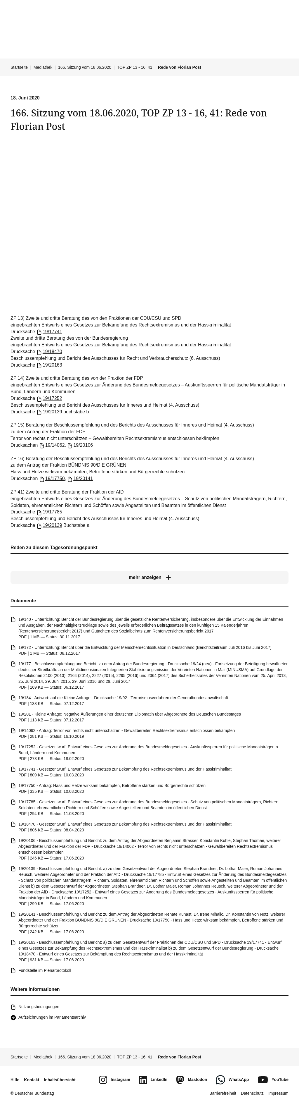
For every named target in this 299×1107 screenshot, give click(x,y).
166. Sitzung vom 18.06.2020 (84, 67)
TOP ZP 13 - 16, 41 (134, 67)
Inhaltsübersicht (59, 1079)
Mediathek (43, 67)
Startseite (19, 67)
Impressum (278, 1093)
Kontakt (31, 1079)
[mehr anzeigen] (149, 577)
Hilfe (15, 1079)
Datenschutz (252, 1093)
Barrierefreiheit (222, 1093)
